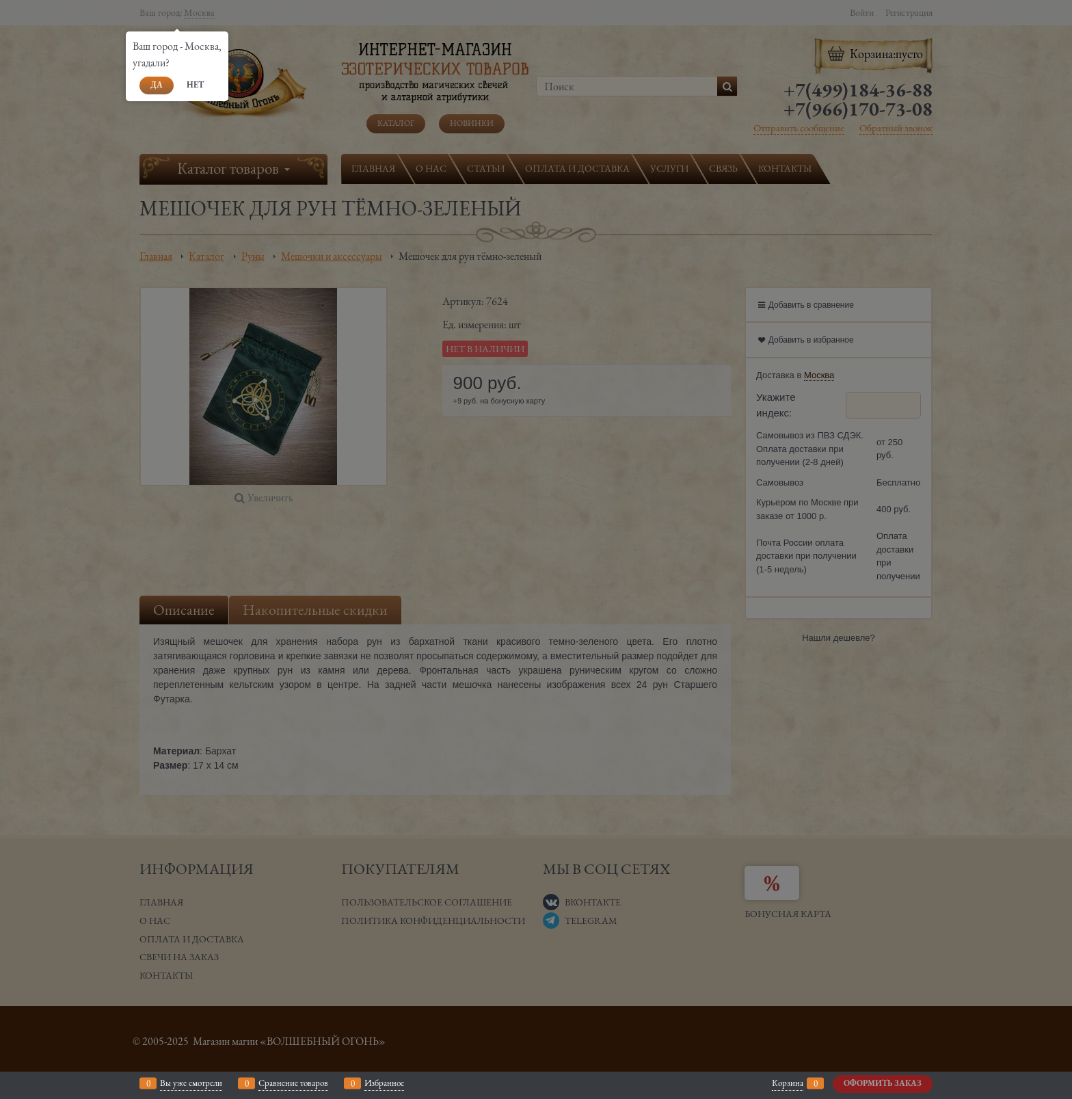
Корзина (787, 1083)
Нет (195, 84)
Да (156, 84)
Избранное (384, 1083)
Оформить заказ (883, 1083)
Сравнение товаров (293, 1083)
